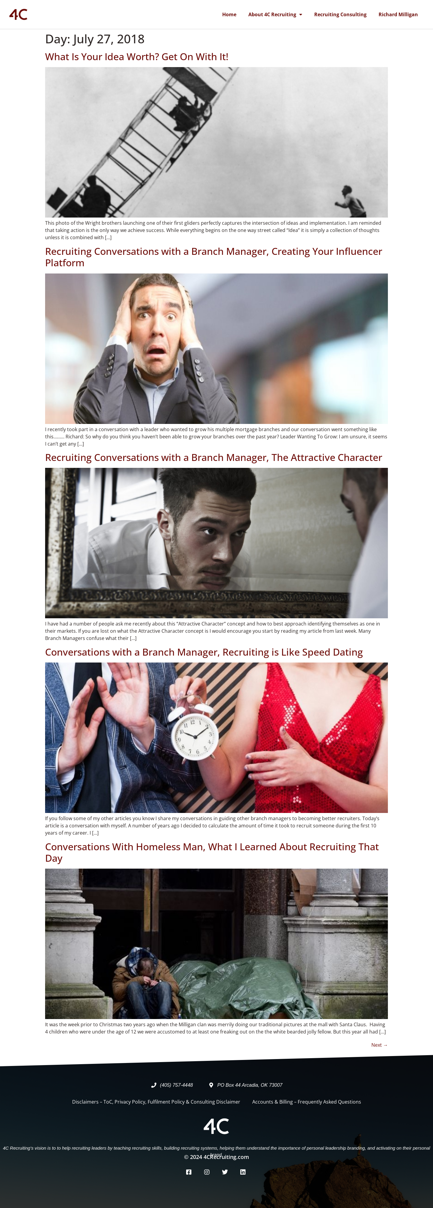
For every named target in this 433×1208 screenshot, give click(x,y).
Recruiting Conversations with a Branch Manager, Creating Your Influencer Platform (213, 257)
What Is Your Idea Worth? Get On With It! (137, 56)
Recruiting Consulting (340, 14)
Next (379, 1045)
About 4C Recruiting (275, 14)
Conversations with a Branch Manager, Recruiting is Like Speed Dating (204, 651)
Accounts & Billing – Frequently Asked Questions (306, 1101)
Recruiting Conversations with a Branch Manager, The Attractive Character (213, 457)
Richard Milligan (398, 14)
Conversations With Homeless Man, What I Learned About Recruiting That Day (212, 852)
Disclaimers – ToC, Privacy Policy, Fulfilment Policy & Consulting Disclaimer (156, 1101)
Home (229, 14)
